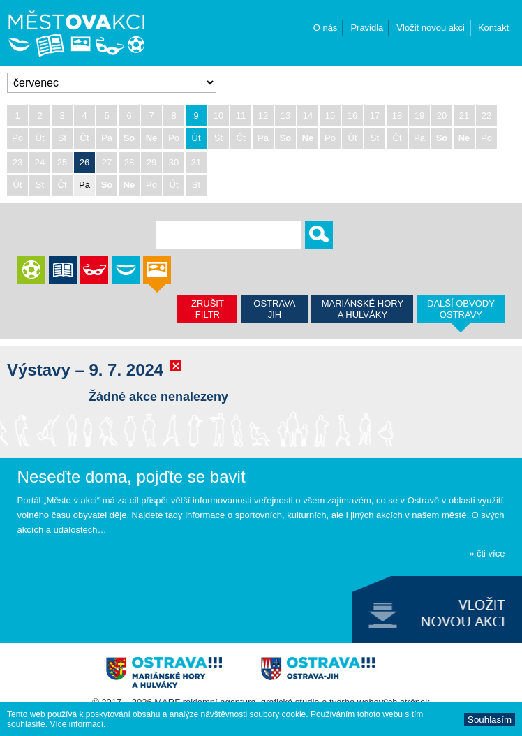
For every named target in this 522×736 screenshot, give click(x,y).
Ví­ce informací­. (77, 724)
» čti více (487, 553)
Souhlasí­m (490, 719)
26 (84, 162)
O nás (325, 27)
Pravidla (366, 27)
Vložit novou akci (430, 27)
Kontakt (493, 27)
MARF (167, 702)
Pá (84, 184)
